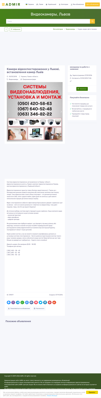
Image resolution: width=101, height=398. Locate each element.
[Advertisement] (50, 47)
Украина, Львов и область (28, 76)
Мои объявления (77, 5)
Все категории (58, 29)
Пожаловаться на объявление (19, 308)
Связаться (82, 89)
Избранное (15, 29)
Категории (63, 5)
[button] (8, 111)
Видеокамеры (70, 29)
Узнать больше (56, 396)
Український (51, 5)
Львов (39, 5)
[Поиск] (48, 21)
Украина (30, 4)
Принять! (92, 392)
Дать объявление (93, 4)
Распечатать (39, 308)
